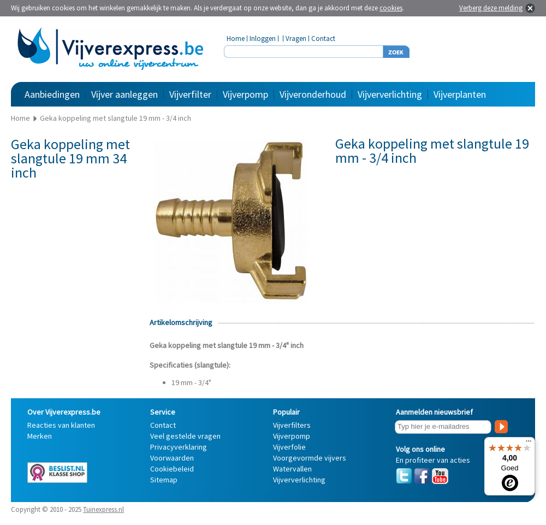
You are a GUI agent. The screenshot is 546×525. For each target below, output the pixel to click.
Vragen (296, 38)
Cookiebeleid (172, 469)
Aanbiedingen (52, 94)
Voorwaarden (172, 458)
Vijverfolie (289, 447)
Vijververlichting (390, 94)
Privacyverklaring (178, 447)
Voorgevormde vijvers (309, 458)
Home (236, 38)
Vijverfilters (292, 425)
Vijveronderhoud (313, 94)
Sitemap (163, 480)
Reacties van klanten (61, 425)
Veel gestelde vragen (185, 436)
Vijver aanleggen (124, 94)
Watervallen (292, 469)
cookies (390, 8)
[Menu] (528, 443)
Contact (323, 38)
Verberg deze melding (491, 8)
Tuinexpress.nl (103, 509)
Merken (39, 436)
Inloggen (263, 38)
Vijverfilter (190, 94)
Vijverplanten (460, 94)
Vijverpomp (245, 94)
